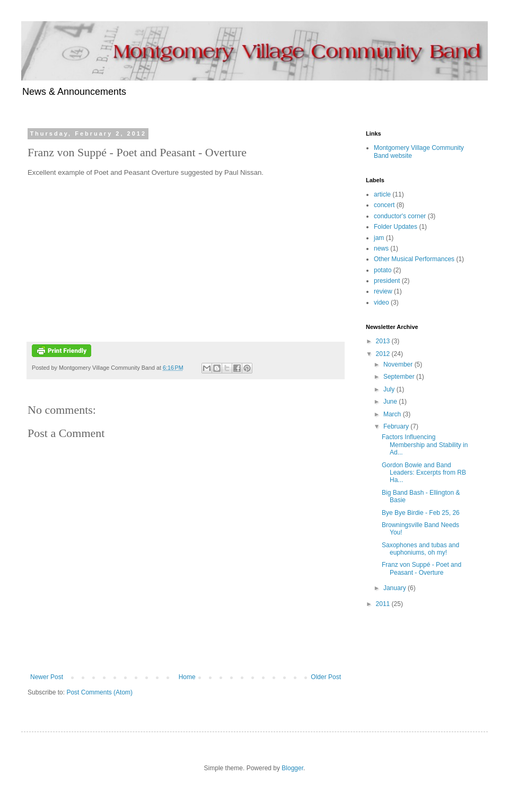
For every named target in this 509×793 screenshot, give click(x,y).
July (390, 389)
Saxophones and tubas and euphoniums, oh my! (420, 548)
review (383, 291)
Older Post (326, 677)
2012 (384, 354)
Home (187, 677)
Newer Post (46, 677)
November (399, 364)
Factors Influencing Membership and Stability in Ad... (425, 444)
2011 (384, 604)
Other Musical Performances (414, 259)
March (393, 414)
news (381, 248)
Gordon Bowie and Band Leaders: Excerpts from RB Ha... (424, 472)
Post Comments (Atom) (99, 692)
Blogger (292, 768)
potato (382, 270)
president (387, 280)
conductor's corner (400, 216)
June (391, 401)
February (396, 426)
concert (384, 205)
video (381, 302)
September (399, 376)
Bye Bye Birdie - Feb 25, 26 (421, 512)
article (382, 194)
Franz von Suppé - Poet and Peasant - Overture (421, 568)
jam (379, 238)
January (395, 588)
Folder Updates (395, 226)
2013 (384, 341)
